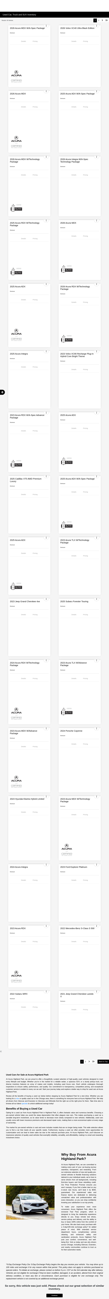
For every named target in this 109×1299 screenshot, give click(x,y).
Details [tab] (23, 41)
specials (25, 1103)
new (17, 1098)
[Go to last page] (106, 20)
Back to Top (103, 1062)
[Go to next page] (102, 20)
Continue (54, 1295)
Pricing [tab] (35, 41)
